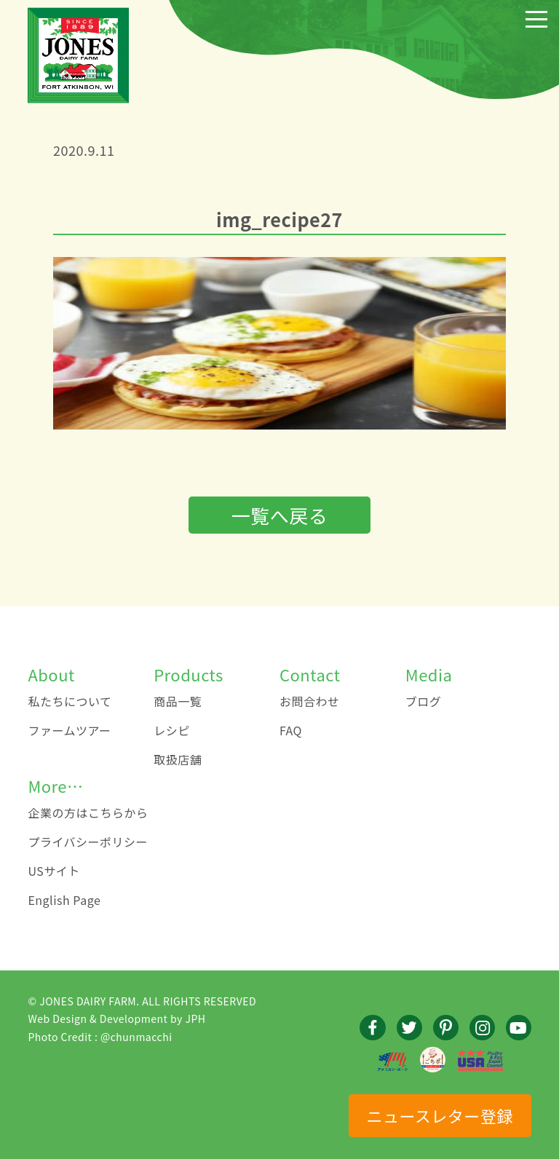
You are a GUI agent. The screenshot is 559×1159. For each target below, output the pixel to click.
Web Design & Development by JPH (116, 1018)
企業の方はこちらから (88, 812)
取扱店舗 (178, 759)
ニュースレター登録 (439, 1115)
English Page (64, 900)
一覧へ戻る (279, 515)
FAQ (291, 730)
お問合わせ (310, 701)
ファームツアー (69, 730)
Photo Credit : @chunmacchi (100, 1036)
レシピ (172, 730)
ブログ (423, 701)
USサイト (53, 870)
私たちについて (69, 701)
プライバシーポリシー (88, 841)
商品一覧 (178, 701)
